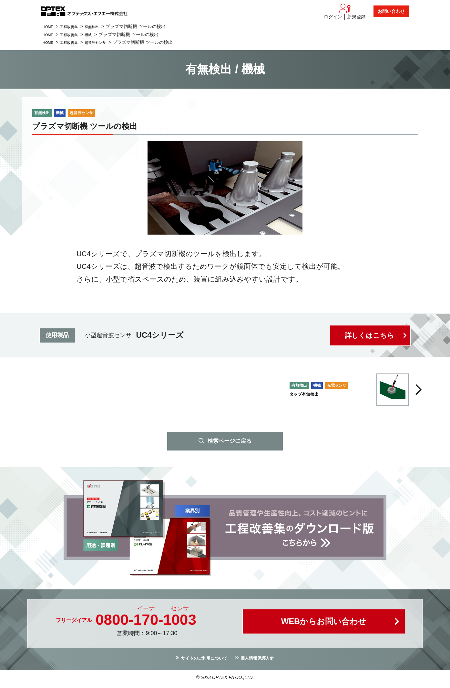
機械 (96, 34)
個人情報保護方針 (262, 660)
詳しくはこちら (369, 335)
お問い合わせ (391, 11)
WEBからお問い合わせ (324, 624)
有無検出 (101, 26)
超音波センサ (105, 42)
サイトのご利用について (200, 660)
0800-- (146, 621)
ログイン (333, 16)
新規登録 (356, 16)
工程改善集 (74, 26)
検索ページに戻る (229, 441)
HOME (49, 26)
